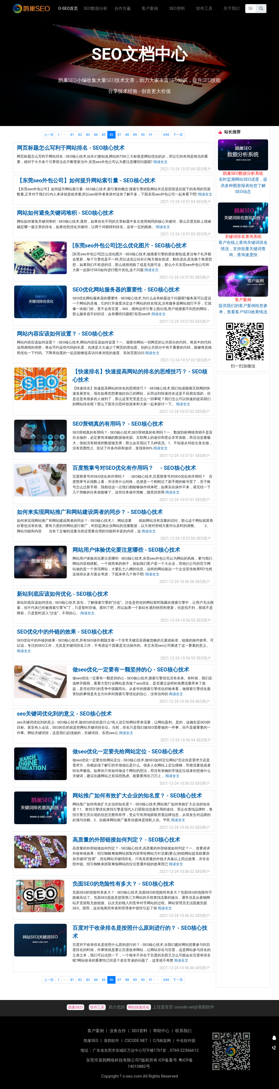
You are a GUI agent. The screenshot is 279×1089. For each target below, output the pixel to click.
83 (88, 135)
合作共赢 (122, 8)
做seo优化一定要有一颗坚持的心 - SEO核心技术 (130, 669)
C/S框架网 (162, 1040)
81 (72, 135)
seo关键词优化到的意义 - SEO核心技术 (64, 713)
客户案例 (150, 8)
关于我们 (231, 8)
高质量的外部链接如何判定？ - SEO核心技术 (126, 839)
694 (166, 135)
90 (143, 135)
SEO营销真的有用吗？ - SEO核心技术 (117, 424)
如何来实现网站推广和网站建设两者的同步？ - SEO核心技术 (90, 512)
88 (127, 135)
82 (80, 135)
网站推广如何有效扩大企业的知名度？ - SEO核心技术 (137, 795)
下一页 (178, 135)
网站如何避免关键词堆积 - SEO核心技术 (65, 213)
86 (111, 135)
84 (96, 135)
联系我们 (183, 1030)
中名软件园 (185, 1040)
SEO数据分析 (96, 8)
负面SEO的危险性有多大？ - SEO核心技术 (123, 884)
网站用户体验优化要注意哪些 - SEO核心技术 (126, 550)
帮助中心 (161, 1030)
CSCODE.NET (136, 1040)
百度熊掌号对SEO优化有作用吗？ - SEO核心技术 (134, 468)
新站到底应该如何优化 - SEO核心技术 (62, 594)
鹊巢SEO (91, 1040)
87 (119, 135)
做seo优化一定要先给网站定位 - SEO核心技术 (128, 751)
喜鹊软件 (111, 1040)
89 (135, 135)
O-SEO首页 (70, 8)
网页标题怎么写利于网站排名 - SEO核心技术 (71, 148)
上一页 (49, 135)
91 (151, 135)
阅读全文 (160, 162)
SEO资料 (177, 8)
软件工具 (204, 8)
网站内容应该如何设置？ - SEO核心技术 (65, 333)
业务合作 (118, 1030)
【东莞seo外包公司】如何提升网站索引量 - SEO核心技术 (86, 180)
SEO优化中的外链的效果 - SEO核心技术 (65, 631)
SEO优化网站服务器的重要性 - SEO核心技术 (126, 289)
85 (103, 135)
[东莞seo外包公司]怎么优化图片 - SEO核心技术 (129, 245)
